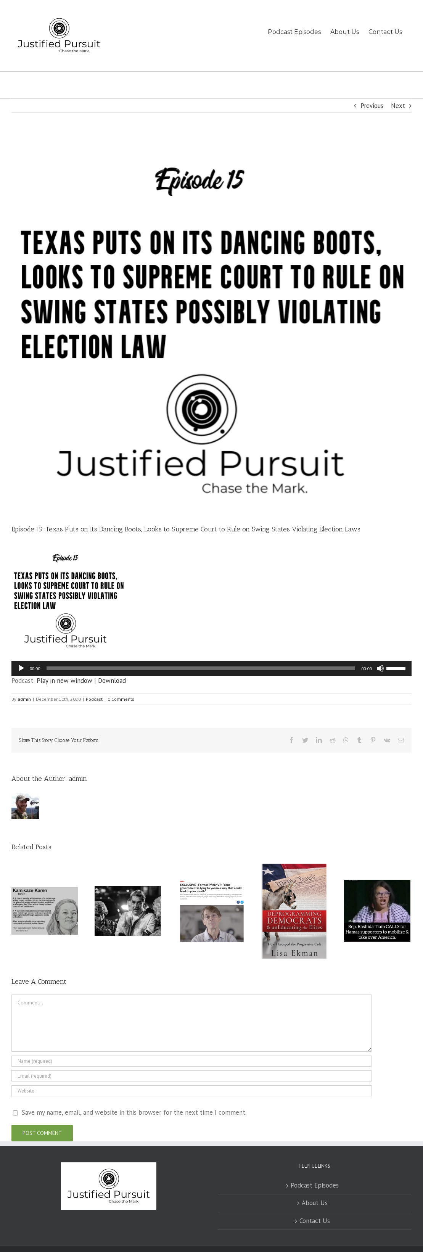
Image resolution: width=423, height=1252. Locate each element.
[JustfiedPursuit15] (211, 324)
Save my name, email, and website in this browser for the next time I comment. (134, 1112)
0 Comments (121, 699)
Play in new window (64, 680)
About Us (315, 1203)
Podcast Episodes (315, 1185)
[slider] (201, 668)
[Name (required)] (191, 1061)
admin (24, 699)
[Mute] (380, 668)
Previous (371, 105)
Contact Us (314, 1221)
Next (398, 105)
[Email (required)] (191, 1075)
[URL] (191, 1090)
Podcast (94, 699)
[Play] (21, 668)
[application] (211, 668)
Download (112, 680)
